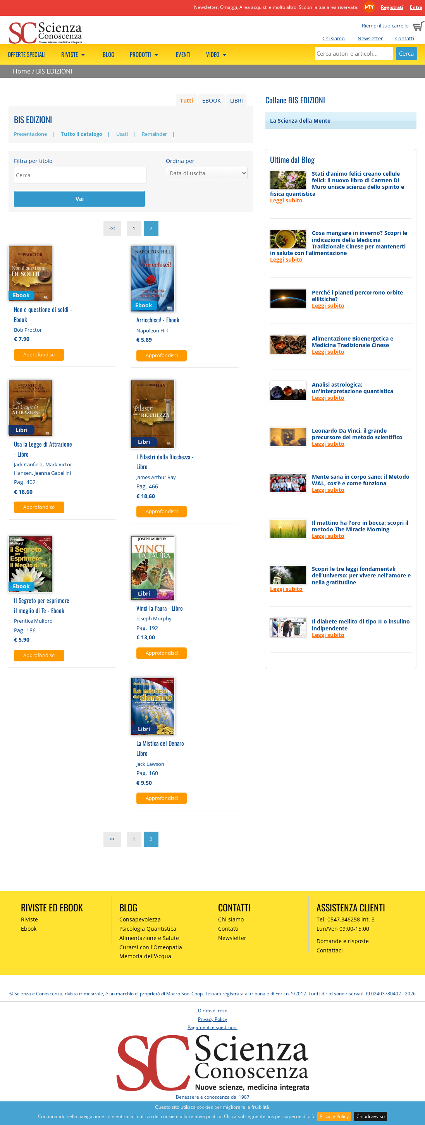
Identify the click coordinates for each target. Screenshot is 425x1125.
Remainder (154, 133)
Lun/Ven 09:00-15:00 (343, 929)
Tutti (186, 100)
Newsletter (370, 38)
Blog (108, 54)
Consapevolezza (140, 920)
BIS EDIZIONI (54, 71)
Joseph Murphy (154, 619)
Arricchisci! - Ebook (157, 320)
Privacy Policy (334, 1116)
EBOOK (211, 100)
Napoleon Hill (152, 331)
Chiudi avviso (370, 1116)
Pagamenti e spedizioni (212, 1028)
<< (112, 229)
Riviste (74, 54)
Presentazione (30, 133)
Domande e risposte (343, 941)
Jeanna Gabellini (52, 473)
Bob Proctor (28, 330)
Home (22, 71)
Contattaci (330, 951)
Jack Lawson (150, 764)
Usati (122, 133)
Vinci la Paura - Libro (159, 608)
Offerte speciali (27, 54)
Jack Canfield (28, 465)
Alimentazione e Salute (149, 938)
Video (217, 54)
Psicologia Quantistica (147, 929)
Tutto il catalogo (81, 133)
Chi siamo (333, 38)
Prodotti (145, 54)
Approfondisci (39, 355)
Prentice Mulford (33, 621)
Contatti (404, 38)
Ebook (28, 929)
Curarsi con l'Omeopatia (150, 948)
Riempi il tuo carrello (385, 25)
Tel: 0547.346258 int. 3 (346, 920)
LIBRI (236, 100)
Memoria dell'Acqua (145, 957)
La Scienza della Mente (300, 120)
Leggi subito (286, 200)
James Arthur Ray (156, 477)
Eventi (183, 54)
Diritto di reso (212, 1011)
